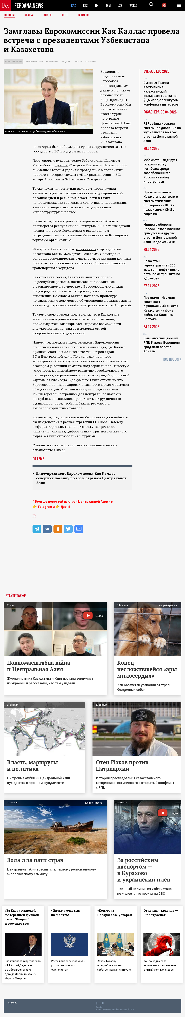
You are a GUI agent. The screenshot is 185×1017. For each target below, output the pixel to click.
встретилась (86, 249)
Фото (66, 15)
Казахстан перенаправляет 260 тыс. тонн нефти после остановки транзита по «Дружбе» (161, 269)
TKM (108, 5)
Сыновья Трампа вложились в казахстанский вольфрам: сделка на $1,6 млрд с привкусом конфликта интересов (161, 93)
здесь (60, 450)
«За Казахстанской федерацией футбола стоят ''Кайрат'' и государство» (21, 919)
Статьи (30, 15)
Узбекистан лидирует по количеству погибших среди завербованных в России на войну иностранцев (160, 171)
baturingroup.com (119, 1013)
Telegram (45, 507)
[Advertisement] (92, 567)
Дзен (65, 507)
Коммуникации (34, 61)
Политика (90, 61)
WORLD (135, 5)
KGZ (85, 5)
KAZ (73, 5)
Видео (49, 15)
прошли (61, 165)
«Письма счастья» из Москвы (67, 913)
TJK (97, 5)
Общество (66, 61)
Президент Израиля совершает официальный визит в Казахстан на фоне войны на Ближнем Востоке (160, 308)
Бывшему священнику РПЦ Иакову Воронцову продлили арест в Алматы (161, 344)
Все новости (172, 359)
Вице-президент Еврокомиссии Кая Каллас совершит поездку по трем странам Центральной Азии (77, 478)
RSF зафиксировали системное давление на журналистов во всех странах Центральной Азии (162, 132)
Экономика (52, 61)
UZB (121, 5)
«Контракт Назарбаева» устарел (109, 915)
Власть (78, 61)
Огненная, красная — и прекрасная (160, 913)
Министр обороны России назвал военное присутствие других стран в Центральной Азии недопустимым (162, 233)
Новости (9, 15)
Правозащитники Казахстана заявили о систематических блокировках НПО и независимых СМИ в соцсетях (160, 203)
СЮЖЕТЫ (86, 15)
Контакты (12, 1006)
